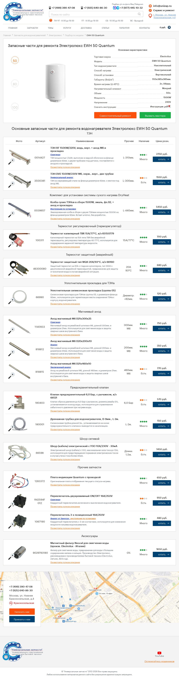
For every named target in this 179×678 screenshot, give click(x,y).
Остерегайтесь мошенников (159, 661)
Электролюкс (55, 35)
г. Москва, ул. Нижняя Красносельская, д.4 (164, 16)
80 (15, 83)
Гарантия (124, 27)
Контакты (144, 27)
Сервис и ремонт (164, 10)
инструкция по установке (83, 518)
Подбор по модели (74, 35)
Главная (12, 27)
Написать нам (22, 611)
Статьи (105, 27)
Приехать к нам (22, 619)
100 (15, 106)
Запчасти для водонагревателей (30, 35)
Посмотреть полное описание (65, 167)
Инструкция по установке (63, 209)
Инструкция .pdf (160, 107)
